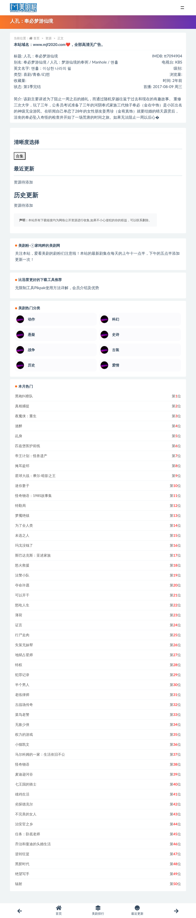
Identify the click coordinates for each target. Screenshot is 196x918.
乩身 (18, 436)
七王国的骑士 (25, 784)
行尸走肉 (22, 635)
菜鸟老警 (22, 714)
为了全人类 (24, 525)
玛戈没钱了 (24, 545)
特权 (18, 665)
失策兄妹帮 (24, 645)
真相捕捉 (22, 406)
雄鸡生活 (22, 794)
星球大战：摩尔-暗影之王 (35, 475)
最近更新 (137, 910)
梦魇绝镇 (22, 515)
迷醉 (18, 426)
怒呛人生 (22, 605)
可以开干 (22, 595)
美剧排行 (98, 910)
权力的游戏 (24, 734)
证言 (18, 625)
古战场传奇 (24, 704)
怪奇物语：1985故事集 (33, 495)
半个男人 (22, 684)
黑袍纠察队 (24, 396)
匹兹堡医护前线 (27, 446)
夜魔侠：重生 (25, 416)
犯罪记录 (22, 674)
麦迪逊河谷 (24, 774)
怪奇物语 (22, 764)
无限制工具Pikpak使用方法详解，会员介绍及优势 (57, 287)
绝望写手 (22, 874)
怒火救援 (22, 565)
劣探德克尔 (24, 804)
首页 (36, 38)
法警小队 (22, 575)
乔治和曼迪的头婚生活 (33, 844)
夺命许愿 (22, 585)
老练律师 (22, 694)
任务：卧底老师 (27, 834)
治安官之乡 (24, 824)
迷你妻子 (22, 485)
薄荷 (18, 615)
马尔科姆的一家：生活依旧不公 (40, 754)
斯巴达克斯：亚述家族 (33, 555)
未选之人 (22, 535)
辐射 (18, 884)
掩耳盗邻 (22, 465)
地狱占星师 (24, 655)
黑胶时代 (22, 864)
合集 (19, 156)
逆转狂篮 (22, 854)
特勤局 (20, 505)
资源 (48, 38)
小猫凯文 (22, 744)
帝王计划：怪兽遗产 (31, 456)
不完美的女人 (25, 814)
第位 (176, 396)
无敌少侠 (22, 724)
